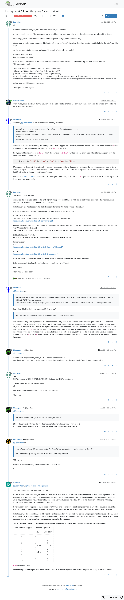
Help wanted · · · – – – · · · (23, 16)
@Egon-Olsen (26, 123)
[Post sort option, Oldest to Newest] (102, 16)
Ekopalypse (17, 350)
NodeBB (60, 589)
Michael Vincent (18, 101)
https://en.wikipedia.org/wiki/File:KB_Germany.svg (33, 221)
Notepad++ (70, 585)
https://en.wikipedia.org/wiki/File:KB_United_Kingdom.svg (35, 254)
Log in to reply (111, 16)
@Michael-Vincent (29, 177)
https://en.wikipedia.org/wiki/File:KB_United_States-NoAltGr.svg (38, 247)
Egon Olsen (17, 22)
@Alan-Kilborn (30, 486)
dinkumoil (16, 482)
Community (21, 4)
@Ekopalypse (43, 486)
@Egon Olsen (28, 350)
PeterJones (17, 120)
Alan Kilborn (17, 439)
